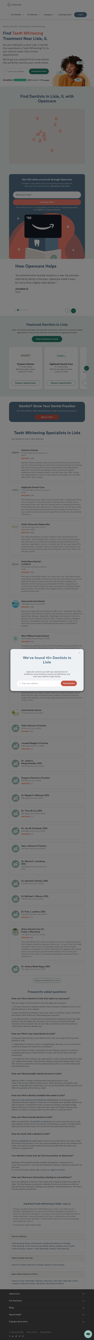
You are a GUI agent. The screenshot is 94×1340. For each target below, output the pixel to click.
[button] (69, 683)
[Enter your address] (40, 683)
